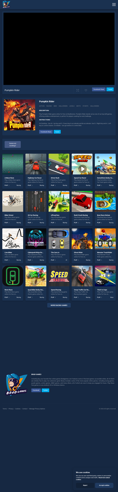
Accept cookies (104, 485)
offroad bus (55, 215)
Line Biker (8, 252)
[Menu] (114, 4)
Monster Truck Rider (104, 252)
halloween (94, 106)
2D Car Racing (33, 215)
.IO (66, 260)
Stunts (85, 106)
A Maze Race (9, 178)
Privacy (11, 409)
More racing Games (59, 305)
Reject (85, 485)
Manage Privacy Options (37, 409)
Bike (55, 106)
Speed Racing (56, 290)
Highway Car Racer (35, 178)
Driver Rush (55, 178)
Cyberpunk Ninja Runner (37, 252)
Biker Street (9, 215)
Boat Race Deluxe (103, 215)
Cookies (18, 409)
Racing (49, 106)
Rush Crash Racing (81, 215)
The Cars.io (55, 252)
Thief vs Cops (102, 290)
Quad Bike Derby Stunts (36, 290)
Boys (111, 297)
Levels (71, 106)
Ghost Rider (78, 252)
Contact (25, 409)
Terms (5, 409)
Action (41, 106)
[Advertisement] (59, 337)
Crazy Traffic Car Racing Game (85, 290)
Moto (78, 106)
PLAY (6, 185)
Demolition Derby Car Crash (107, 178)
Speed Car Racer (80, 178)
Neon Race (9, 290)
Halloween (63, 106)
